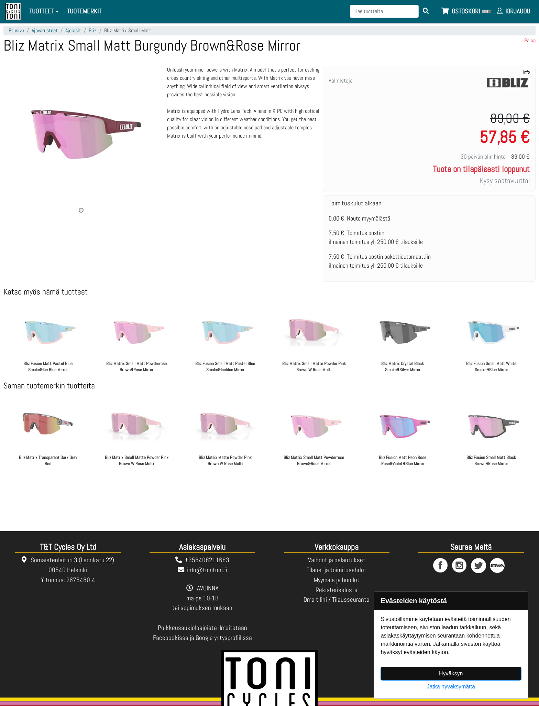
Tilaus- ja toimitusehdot (336, 570)
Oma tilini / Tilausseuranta (337, 599)
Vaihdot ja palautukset (336, 560)
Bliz (93, 30)
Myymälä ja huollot (337, 580)
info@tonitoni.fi (207, 570)
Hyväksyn (451, 673)
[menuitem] (84, 11)
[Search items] (425, 11)
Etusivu (16, 30)
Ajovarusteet (45, 30)
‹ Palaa (528, 40)
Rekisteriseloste (337, 590)
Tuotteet (45, 11)
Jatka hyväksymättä (451, 686)
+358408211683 (207, 560)
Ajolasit (73, 30)
